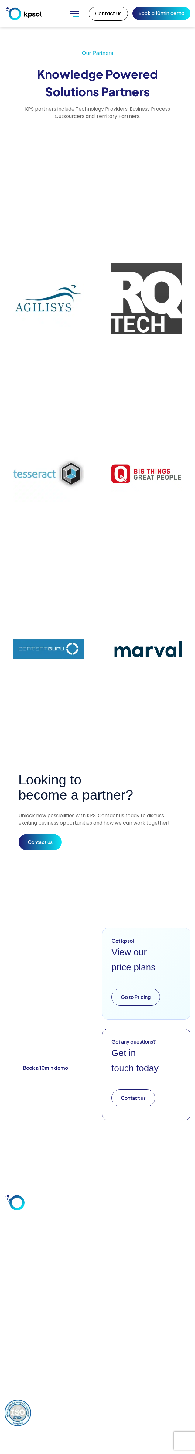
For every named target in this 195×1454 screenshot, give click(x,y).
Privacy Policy (54, 1404)
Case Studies (134, 1250)
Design (91, 1271)
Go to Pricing (136, 997)
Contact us (108, 13)
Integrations (59, 1261)
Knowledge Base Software (20, 1298)
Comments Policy (92, 1404)
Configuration (97, 1250)
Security (54, 1281)
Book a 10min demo (161, 13)
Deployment (59, 1271)
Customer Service (20, 1271)
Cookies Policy (131, 1404)
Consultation (97, 1261)
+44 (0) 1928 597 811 (32, 1356)
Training (92, 1292)
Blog (125, 1261)
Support (92, 1281)
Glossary (130, 1281)
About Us (167, 1250)
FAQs (126, 1292)
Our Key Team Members (168, 1265)
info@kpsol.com (28, 1347)
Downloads (132, 1271)
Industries (19, 1284)
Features (55, 1250)
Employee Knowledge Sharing (20, 1254)
